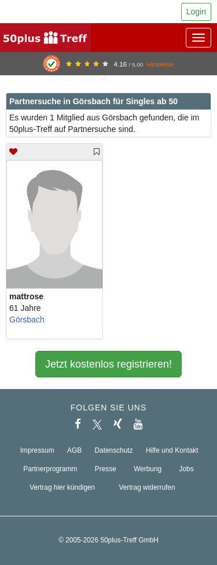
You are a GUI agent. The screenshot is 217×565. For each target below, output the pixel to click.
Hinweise (160, 64)
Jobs (186, 469)
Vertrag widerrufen (147, 487)
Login (196, 11)
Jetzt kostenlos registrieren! (108, 364)
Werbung (147, 469)
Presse (105, 469)
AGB (74, 450)
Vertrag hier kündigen (62, 487)
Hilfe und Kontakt (172, 450)
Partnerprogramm (50, 469)
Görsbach (27, 319)
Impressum (37, 450)
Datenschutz (114, 450)
